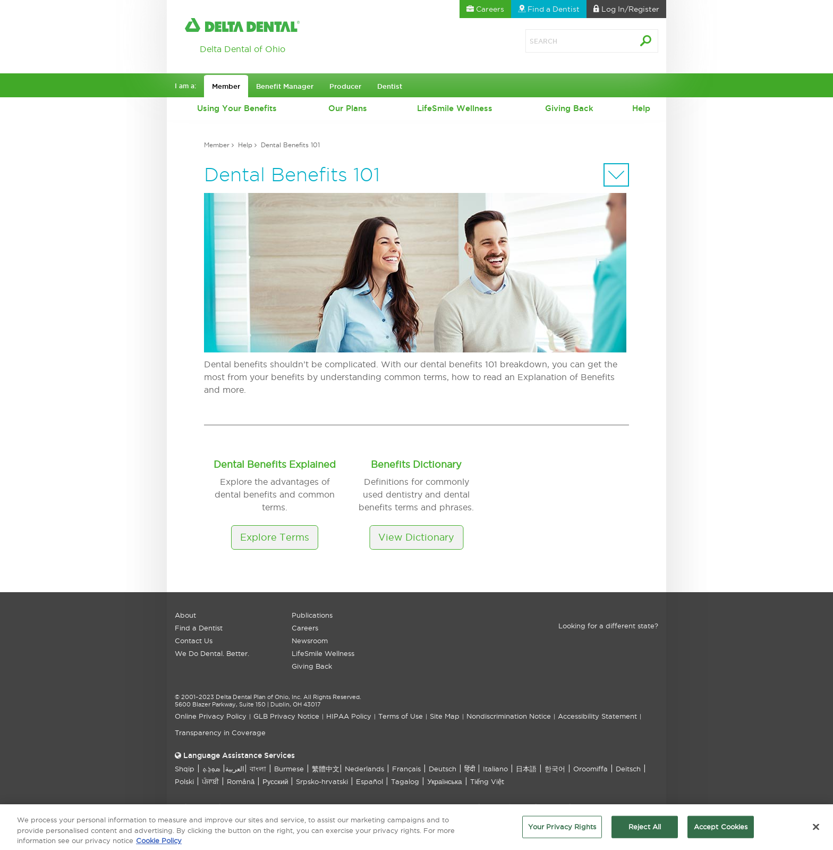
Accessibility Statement (597, 716)
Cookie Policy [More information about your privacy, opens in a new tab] (159, 845)
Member (217, 144)
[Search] (568, 41)
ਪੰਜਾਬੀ (210, 781)
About (185, 615)
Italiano (495, 768)
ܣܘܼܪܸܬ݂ (211, 768)
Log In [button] (626, 9)
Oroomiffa (590, 768)
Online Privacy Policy (210, 716)
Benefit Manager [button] (284, 86)
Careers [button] (485, 9)
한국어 (555, 768)
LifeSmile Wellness (454, 108)
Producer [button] (345, 86)
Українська (444, 781)
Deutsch (442, 768)
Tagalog (405, 781)
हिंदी (469, 768)
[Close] (816, 832)
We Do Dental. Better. (212, 653)
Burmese (289, 768)
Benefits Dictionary (416, 464)
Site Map (445, 716)
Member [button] (226, 86)
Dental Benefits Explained (275, 464)
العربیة (234, 768)
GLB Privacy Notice (286, 716)
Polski (184, 781)
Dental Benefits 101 (290, 144)
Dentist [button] (389, 86)
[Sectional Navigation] (616, 175)
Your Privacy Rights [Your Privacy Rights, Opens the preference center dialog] (562, 831)
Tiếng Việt (487, 781)
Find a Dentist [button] (549, 9)
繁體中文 (325, 768)
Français (406, 768)
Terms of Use (400, 716)
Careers (305, 628)
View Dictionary (416, 537)
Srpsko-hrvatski (322, 781)
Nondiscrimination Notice (508, 716)
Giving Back (569, 108)
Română (240, 781)
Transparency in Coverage (220, 732)
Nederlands (364, 768)
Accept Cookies (721, 831)
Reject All (644, 831)
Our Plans (347, 108)
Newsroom (310, 640)
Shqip (184, 768)
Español (369, 781)
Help (641, 108)
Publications (312, 615)
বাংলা (258, 768)
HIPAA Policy (348, 716)
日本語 (526, 768)
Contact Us (193, 640)
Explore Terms (274, 537)
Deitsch (628, 768)
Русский (275, 781)
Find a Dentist (199, 628)
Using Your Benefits (237, 108)
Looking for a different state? (608, 625)
